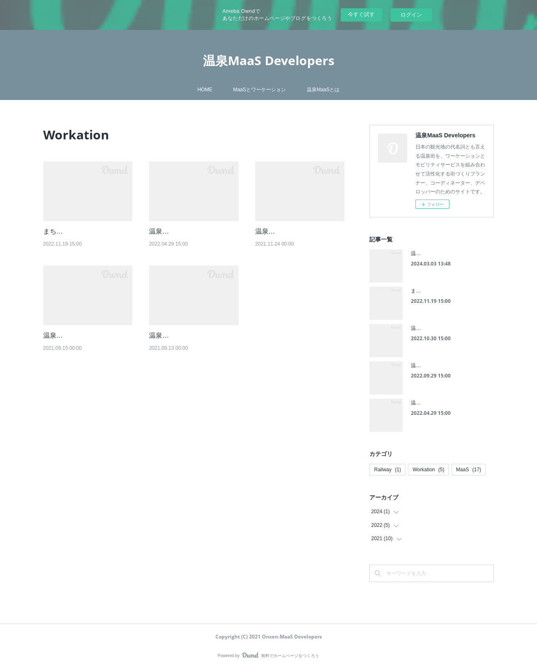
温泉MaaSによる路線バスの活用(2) (450, 365)
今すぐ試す (361, 14)
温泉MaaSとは (323, 90)
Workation (428, 470)
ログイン (411, 15)
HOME (205, 90)
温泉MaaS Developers (268, 60)
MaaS (468, 470)
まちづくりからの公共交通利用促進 (451, 291)
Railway (387, 470)
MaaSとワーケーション (259, 90)
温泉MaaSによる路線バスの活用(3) (450, 328)
